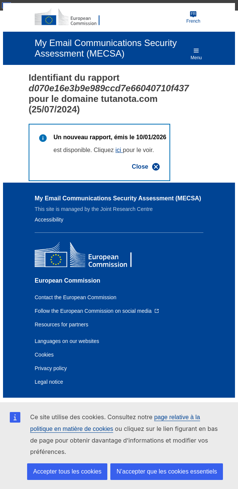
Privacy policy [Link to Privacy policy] (51, 368)
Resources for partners (61, 324)
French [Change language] (193, 17)
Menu (196, 53)
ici (119, 150)
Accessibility (49, 220)
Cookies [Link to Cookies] (44, 355)
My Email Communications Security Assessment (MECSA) (118, 198)
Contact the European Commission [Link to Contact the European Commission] (75, 297)
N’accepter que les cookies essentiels (166, 471)
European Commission (67, 280)
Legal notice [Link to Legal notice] (49, 382)
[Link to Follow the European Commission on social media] (97, 311)
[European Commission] (71, 17)
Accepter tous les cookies (67, 471)
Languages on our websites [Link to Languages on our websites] (67, 341)
